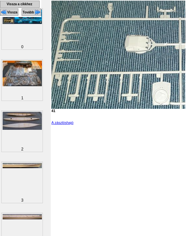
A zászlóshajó (62, 123)
